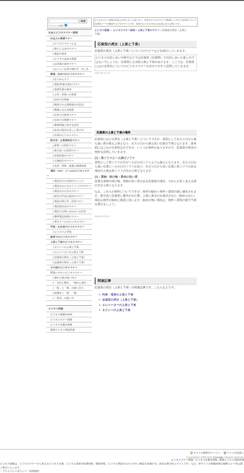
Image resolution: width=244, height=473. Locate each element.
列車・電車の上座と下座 (117, 294)
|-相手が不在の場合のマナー (67, 196)
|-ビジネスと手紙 (60, 231)
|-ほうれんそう (59, 79)
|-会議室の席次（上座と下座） (68, 262)
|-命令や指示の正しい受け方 (67, 130)
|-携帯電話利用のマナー (64, 216)
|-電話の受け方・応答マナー (67, 201)
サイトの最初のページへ (206, 452)
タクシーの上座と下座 (116, 309)
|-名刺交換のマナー (62, 155)
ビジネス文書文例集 (61, 324)
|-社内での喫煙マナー (63, 119)
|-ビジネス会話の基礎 (63, 58)
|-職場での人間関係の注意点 (67, 104)
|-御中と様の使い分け (63, 277)
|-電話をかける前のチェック (67, 180)
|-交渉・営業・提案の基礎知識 (68, 165)
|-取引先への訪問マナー (64, 150)
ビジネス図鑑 (102, 30)
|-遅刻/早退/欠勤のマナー (65, 84)
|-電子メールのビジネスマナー (68, 221)
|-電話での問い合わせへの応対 (68, 211)
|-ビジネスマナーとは (63, 43)
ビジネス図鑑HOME (61, 314)
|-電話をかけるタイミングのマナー (70, 186)
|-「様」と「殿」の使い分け (67, 287)
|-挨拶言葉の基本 (60, 89)
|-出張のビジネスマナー (64, 135)
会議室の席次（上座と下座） (120, 299)
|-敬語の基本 (58, 53)
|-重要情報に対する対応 (64, 125)
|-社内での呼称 (59, 99)
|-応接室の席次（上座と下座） (68, 257)
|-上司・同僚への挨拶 (63, 94)
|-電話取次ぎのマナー (63, 206)
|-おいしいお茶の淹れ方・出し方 (69, 69)
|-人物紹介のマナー (62, 160)
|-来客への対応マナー (63, 145)
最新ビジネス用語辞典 (62, 329)
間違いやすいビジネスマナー (66, 272)
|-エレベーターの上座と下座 (67, 252)
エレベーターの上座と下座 (119, 304)
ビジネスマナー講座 (122, 9)
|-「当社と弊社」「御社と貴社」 (69, 282)
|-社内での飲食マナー (63, 114)
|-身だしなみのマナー (63, 48)
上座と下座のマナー (149, 30)
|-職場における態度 (62, 109)
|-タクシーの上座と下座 (64, 247)
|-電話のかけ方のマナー (64, 191)
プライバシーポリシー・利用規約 (20, 471)
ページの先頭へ (235, 452)
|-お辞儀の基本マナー (63, 63)
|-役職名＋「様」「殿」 (64, 292)
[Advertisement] (145, 101)
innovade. (218, 457)
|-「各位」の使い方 (62, 298)
